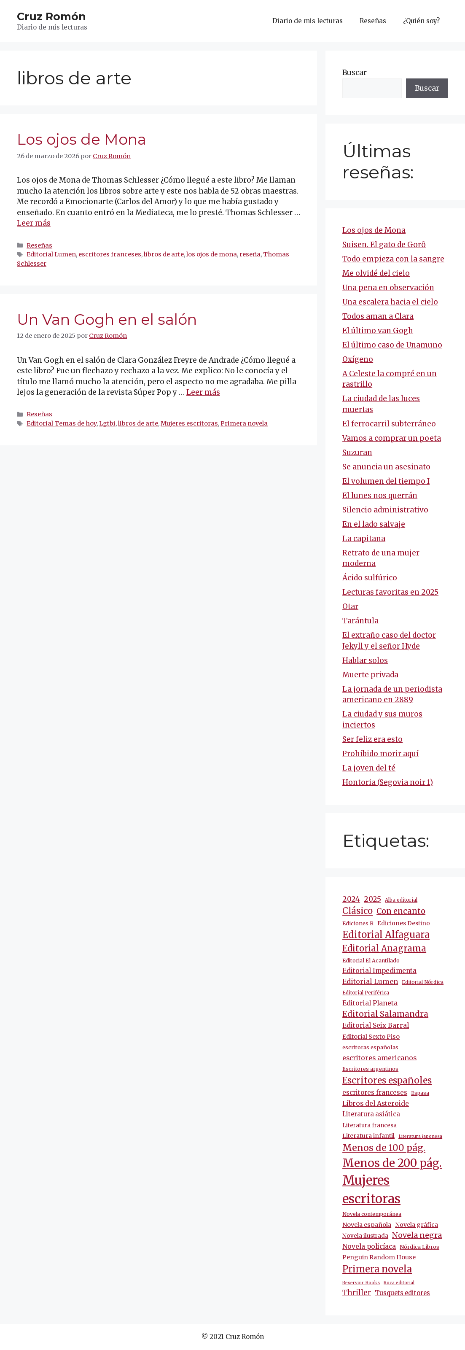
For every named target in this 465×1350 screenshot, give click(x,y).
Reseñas (373, 21)
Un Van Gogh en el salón (107, 319)
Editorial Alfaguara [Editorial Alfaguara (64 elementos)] (386, 934)
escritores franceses (109, 254)
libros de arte (164, 254)
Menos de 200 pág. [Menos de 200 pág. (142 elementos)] (392, 1163)
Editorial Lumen (51, 254)
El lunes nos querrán (379, 495)
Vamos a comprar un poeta (391, 438)
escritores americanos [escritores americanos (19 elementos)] (379, 1058)
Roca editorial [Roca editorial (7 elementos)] (399, 1282)
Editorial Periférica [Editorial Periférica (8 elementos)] (365, 993)
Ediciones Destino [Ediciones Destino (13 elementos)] (403, 923)
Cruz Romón (51, 16)
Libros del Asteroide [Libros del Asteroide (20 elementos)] (375, 1103)
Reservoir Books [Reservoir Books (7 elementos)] (361, 1282)
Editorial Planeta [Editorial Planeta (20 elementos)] (370, 1003)
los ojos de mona (211, 254)
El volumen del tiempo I (386, 481)
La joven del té (368, 768)
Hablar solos (365, 660)
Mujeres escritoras (189, 423)
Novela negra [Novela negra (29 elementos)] (417, 1235)
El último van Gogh (377, 330)
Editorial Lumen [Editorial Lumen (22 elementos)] (370, 981)
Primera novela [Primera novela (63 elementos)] (377, 1269)
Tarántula (360, 620)
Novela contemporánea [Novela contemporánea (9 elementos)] (371, 1214)
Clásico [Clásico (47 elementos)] (357, 910)
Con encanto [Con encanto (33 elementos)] (400, 911)
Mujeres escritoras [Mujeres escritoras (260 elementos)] (371, 1189)
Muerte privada (370, 674)
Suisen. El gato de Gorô (384, 244)
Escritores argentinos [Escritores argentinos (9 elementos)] (370, 1069)
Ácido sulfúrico (369, 577)
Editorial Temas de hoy (62, 423)
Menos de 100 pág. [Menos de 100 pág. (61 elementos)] (383, 1147)
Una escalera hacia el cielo (390, 302)
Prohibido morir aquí (380, 753)
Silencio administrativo (385, 510)
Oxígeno (357, 359)
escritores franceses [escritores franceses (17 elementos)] (374, 1093)
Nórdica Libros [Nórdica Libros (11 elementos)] (419, 1246)
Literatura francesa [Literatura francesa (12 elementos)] (369, 1125)
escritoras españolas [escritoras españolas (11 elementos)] (370, 1047)
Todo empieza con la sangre (393, 259)
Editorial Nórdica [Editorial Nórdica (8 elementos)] (422, 982)
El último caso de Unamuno (392, 345)
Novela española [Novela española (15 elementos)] (366, 1225)
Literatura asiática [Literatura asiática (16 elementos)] (371, 1114)
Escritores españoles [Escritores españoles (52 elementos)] (387, 1080)
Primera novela (244, 423)
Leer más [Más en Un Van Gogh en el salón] (203, 392)
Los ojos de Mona (81, 139)
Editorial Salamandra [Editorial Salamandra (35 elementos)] (385, 1014)
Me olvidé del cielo (376, 273)
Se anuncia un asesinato (386, 467)
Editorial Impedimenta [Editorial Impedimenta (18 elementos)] (379, 971)
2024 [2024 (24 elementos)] (351, 899)
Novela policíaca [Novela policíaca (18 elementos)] (369, 1246)
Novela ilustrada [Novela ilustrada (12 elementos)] (365, 1236)
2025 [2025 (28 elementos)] (372, 899)
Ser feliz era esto (372, 739)
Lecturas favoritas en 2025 (390, 592)
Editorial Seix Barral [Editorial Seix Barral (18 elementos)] (375, 1025)
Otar (350, 606)
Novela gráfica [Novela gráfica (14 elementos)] (416, 1225)
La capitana (363, 538)
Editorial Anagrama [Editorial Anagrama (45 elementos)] (384, 948)
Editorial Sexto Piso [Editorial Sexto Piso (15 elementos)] (371, 1036)
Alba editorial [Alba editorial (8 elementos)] (401, 900)
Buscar (354, 72)
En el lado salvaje (373, 524)
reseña (250, 254)
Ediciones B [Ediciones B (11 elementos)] (358, 923)
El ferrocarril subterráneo (389, 423)
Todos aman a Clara (378, 316)
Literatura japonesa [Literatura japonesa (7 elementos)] (420, 1136)
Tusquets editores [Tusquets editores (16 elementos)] (402, 1293)
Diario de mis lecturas (307, 21)
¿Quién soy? (421, 21)
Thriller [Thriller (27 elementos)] (356, 1292)
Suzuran (357, 452)
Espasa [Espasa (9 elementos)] (420, 1093)
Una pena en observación (388, 287)
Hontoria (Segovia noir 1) (387, 782)
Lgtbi (107, 423)
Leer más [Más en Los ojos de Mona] (34, 223)
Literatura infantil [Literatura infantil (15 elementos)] (368, 1136)
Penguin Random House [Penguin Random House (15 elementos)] (379, 1257)
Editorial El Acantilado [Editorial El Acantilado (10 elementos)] (371, 960)
